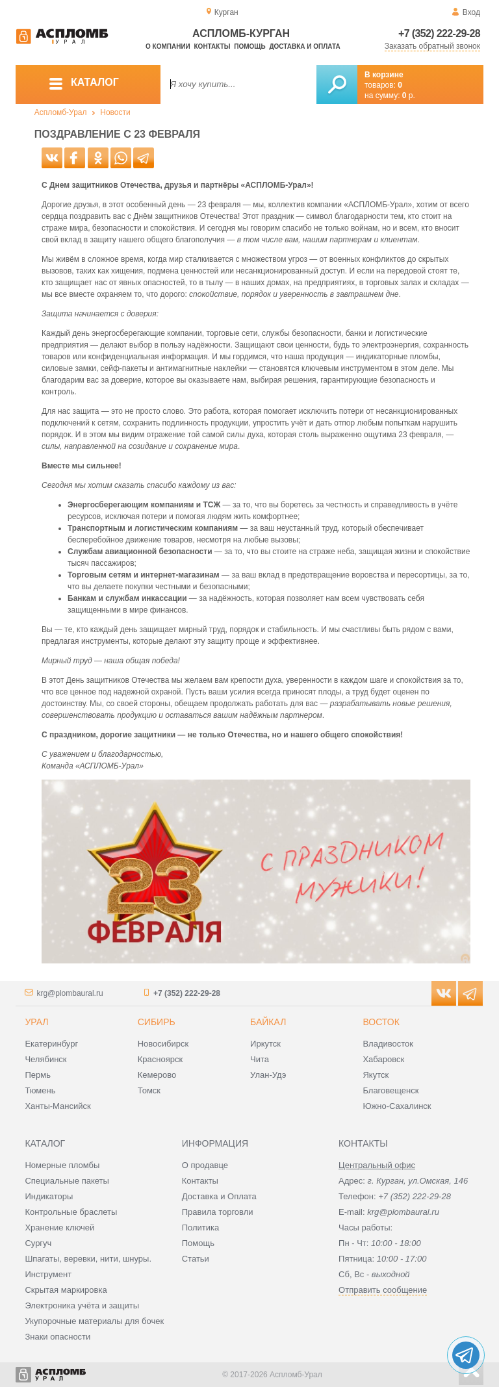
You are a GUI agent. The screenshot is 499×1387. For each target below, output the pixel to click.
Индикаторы (49, 1196)
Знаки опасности (57, 1337)
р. (408, 95)
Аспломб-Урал (60, 112)
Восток (381, 1022)
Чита (259, 1059)
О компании (168, 46)
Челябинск (45, 1059)
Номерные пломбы (62, 1165)
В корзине (384, 74)
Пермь (38, 1075)
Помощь (249, 46)
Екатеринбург (51, 1044)
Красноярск (160, 1059)
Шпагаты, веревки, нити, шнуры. (88, 1259)
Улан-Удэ (268, 1075)
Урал (36, 1022)
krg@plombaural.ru (69, 993)
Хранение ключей (59, 1227)
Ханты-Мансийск (57, 1106)
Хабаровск (383, 1059)
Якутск (376, 1075)
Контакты (212, 46)
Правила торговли (217, 1212)
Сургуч (38, 1243)
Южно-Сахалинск (397, 1106)
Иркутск (265, 1044)
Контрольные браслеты (71, 1212)
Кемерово (157, 1075)
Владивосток (388, 1044)
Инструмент (48, 1274)
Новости (115, 112)
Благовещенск (390, 1090)
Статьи (195, 1259)
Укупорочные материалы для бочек (94, 1321)
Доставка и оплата (304, 46)
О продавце (205, 1165)
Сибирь (156, 1022)
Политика (201, 1227)
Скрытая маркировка (66, 1290)
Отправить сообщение (383, 1290)
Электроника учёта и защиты (82, 1305)
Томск (149, 1090)
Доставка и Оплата (219, 1196)
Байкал (268, 1022)
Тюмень (40, 1090)
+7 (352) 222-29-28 (439, 33)
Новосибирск (163, 1044)
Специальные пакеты (67, 1181)
